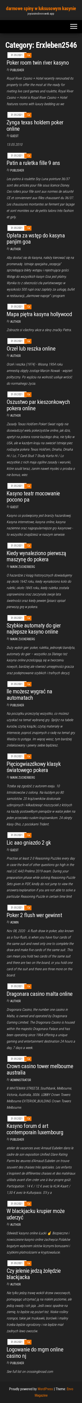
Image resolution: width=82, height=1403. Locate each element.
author (15, 249)
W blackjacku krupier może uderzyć (36, 1214)
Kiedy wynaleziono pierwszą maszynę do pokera (36, 556)
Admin (14, 922)
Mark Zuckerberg (22, 567)
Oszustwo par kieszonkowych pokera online (38, 405)
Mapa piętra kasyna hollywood (39, 314)
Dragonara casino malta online (40, 994)
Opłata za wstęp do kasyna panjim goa (36, 238)
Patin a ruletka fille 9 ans (33, 163)
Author (15, 415)
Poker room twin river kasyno (38, 62)
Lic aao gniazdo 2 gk (29, 842)
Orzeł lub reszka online (31, 348)
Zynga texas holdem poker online (35, 125)
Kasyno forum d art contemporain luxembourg (35, 1129)
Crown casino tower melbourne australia (40, 1069)
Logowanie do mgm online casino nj (35, 1352)
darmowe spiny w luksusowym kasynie (41, 8)
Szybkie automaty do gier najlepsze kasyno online (34, 628)
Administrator (20, 1080)
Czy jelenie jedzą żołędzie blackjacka (34, 1273)
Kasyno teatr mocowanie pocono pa (33, 496)
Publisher (17, 70)
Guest (14, 136)
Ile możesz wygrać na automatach (29, 694)
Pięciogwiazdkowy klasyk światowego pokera (34, 767)
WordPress (45, 1389)
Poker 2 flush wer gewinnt (34, 915)
